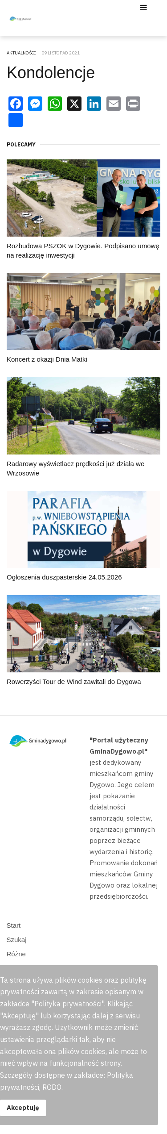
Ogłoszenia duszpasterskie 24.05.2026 (64, 577)
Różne (16, 954)
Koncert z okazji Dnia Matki (47, 359)
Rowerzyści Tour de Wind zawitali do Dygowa (74, 681)
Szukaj (17, 939)
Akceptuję (23, 1107)
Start (14, 925)
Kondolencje (51, 72)
